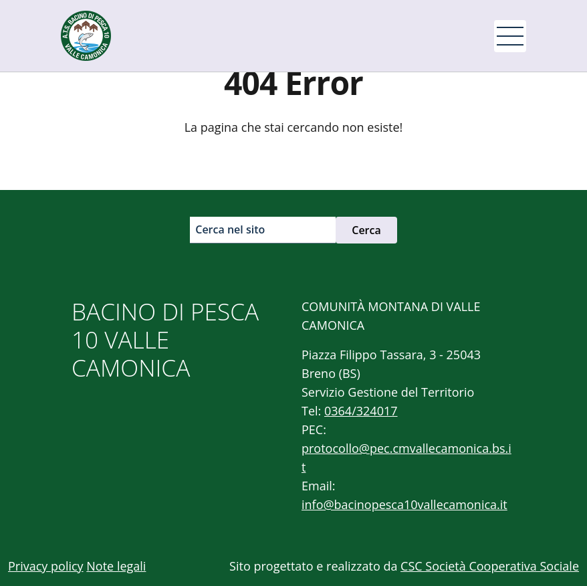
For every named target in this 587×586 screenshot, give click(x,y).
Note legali (116, 566)
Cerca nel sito (230, 229)
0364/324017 (361, 411)
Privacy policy (46, 566)
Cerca (366, 230)
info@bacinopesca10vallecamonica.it (404, 504)
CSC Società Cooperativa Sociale (489, 566)
